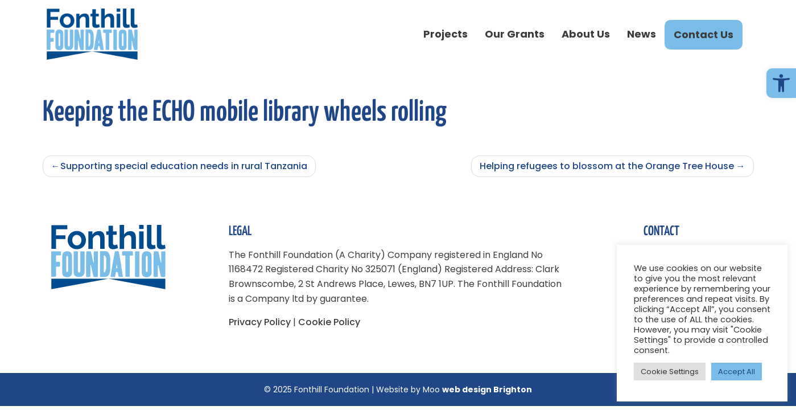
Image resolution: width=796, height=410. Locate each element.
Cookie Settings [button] (670, 371)
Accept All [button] (736, 371)
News (641, 34)
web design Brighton (487, 389)
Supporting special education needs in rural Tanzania (183, 166)
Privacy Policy (260, 322)
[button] (781, 83)
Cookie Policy (329, 322)
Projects (445, 34)
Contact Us (703, 34)
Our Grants (515, 34)
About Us (586, 34)
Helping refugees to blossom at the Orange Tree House (607, 166)
